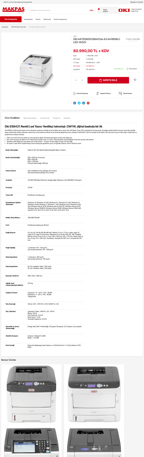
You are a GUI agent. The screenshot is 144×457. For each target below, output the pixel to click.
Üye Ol (141, 2)
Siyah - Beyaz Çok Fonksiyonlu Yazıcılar (13, 410)
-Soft (61, 455)
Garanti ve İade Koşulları (44, 410)
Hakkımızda (47, 19)
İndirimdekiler (28, 19)
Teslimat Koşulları (41, 400)
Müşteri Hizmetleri (78, 410)
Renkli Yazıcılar (5, 400)
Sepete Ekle (108, 80)
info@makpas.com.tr (118, 405)
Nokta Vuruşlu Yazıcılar (7, 414)
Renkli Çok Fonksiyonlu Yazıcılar (10, 403)
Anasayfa (75, 400)
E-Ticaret (66, 455)
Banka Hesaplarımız (60, 19)
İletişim (38, 19)
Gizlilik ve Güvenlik (42, 414)
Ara (92, 10)
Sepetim (75, 414)
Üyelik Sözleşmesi (42, 403)
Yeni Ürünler (76, 403)
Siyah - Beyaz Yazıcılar (7, 407)
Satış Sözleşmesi (41, 407)
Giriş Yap (133, 2)
